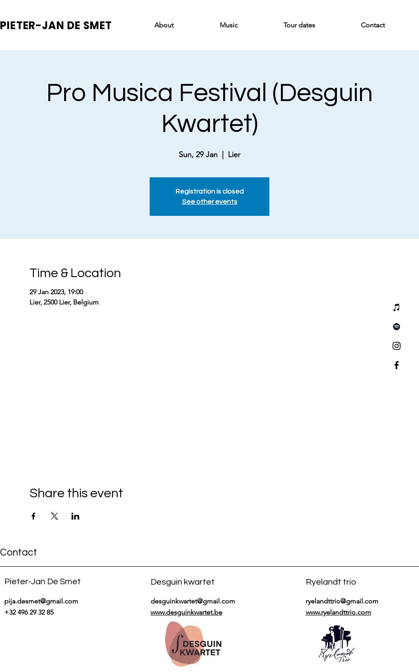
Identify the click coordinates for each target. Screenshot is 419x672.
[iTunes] (396, 307)
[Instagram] (396, 345)
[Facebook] (396, 365)
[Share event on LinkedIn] (75, 516)
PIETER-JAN (33, 25)
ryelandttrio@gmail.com (342, 601)
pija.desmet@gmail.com (41, 601)
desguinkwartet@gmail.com (192, 601)
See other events (209, 201)
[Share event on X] (54, 516)
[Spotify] (396, 326)
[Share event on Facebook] (34, 516)
